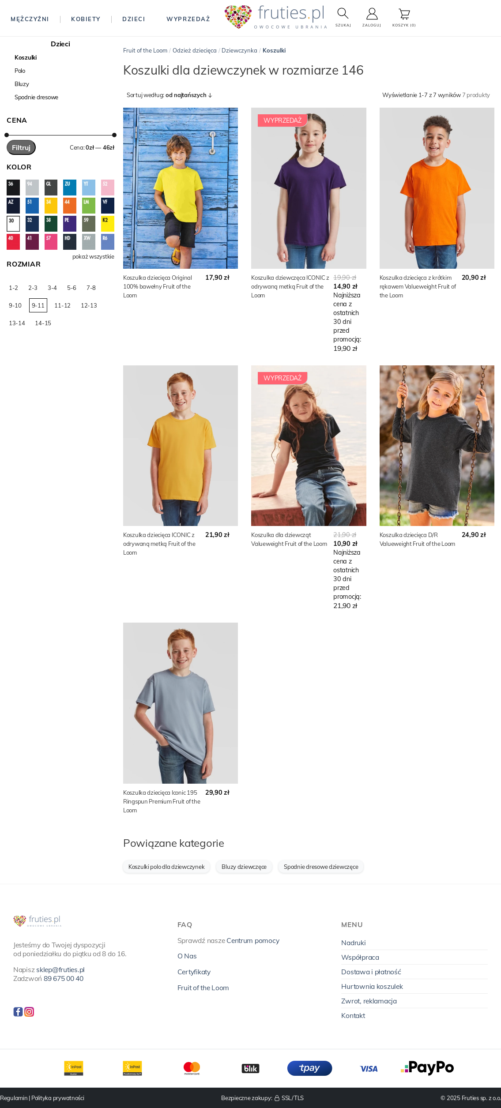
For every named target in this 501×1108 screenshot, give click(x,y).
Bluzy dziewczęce (244, 866)
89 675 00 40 (63, 978)
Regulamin (14, 1097)
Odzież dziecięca (195, 50)
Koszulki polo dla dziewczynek (166, 866)
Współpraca (360, 957)
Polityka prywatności (57, 1097)
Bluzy (22, 83)
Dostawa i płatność (371, 971)
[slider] (6, 135)
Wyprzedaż (188, 19)
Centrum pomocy (252, 940)
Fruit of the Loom (145, 50)
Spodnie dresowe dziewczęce (321, 866)
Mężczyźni (30, 19)
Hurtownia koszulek (372, 986)
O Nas (187, 955)
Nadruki (353, 942)
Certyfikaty (194, 971)
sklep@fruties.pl (60, 969)
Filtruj (21, 147)
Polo (20, 70)
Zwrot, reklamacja (369, 1000)
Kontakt (353, 1015)
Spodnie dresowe (36, 97)
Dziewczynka (239, 50)
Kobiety (86, 19)
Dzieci (133, 19)
